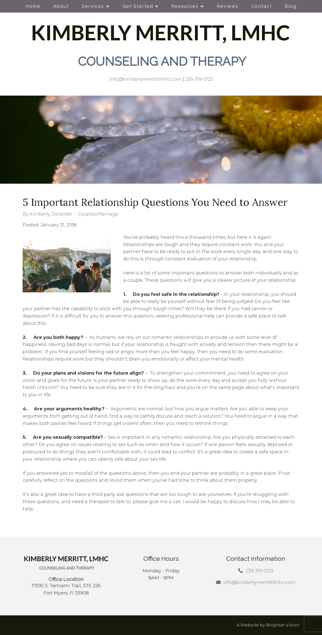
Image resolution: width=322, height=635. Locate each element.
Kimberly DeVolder (51, 214)
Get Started (138, 6)
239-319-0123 (199, 79)
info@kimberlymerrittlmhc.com (145, 79)
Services (93, 6)
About (61, 6)
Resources (184, 6)
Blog (291, 6)
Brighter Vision (282, 624)
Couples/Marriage (98, 214)
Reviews (227, 6)
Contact (261, 6)
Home (33, 6)
